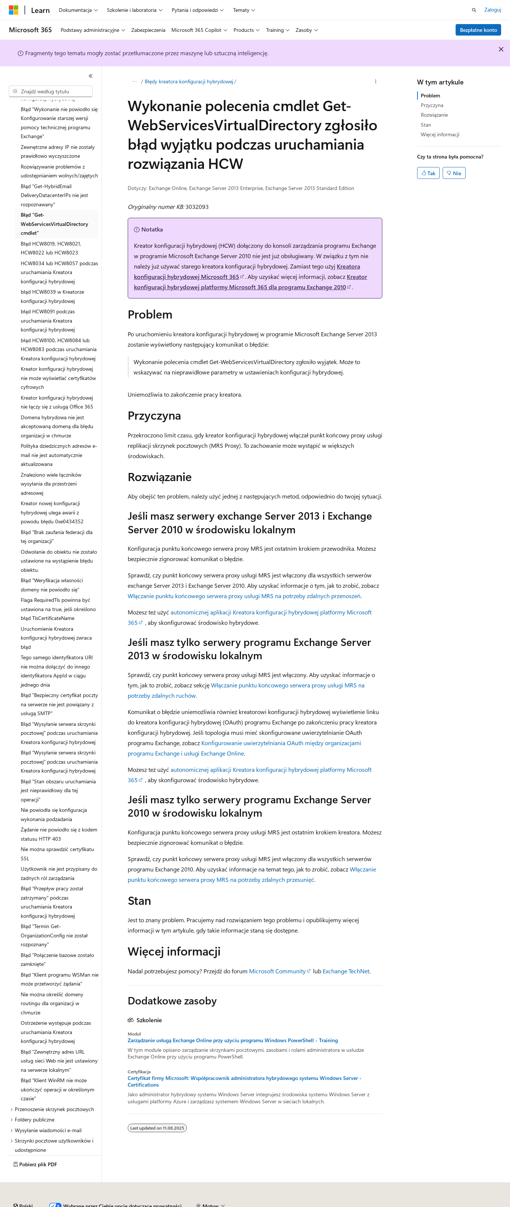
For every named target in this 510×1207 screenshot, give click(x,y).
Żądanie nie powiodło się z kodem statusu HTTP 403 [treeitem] (59, 814)
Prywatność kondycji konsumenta (315, 1203)
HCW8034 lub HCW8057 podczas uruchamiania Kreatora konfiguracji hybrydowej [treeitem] (59, 251)
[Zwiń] (90, 76)
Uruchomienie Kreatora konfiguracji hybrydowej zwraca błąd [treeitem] (56, 617)
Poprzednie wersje (138, 1203)
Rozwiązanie (434, 114)
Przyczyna (432, 105)
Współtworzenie (209, 1203)
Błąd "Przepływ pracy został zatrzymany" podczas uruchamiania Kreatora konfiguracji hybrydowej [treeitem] (52, 881)
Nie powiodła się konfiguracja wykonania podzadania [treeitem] (54, 794)
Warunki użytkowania (392, 1203)
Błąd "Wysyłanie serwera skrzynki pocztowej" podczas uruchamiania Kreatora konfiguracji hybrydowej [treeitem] (59, 712)
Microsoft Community (277, 971)
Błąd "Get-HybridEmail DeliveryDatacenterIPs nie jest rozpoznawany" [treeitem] (54, 174)
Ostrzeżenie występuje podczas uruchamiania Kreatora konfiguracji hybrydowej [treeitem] (56, 1011)
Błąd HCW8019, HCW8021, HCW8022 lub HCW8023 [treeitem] (51, 228)
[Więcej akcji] (375, 82)
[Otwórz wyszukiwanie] (474, 10)
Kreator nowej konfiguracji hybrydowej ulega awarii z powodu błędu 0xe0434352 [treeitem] (52, 491)
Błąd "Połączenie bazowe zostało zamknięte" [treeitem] (57, 939)
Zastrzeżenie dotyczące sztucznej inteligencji (59, 1203)
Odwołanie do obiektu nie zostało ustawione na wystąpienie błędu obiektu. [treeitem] (59, 540)
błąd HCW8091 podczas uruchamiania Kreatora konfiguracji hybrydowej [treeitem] (48, 300)
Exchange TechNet (346, 971)
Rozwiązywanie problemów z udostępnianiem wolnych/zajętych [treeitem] (59, 151)
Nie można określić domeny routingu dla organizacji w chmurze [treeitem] (52, 983)
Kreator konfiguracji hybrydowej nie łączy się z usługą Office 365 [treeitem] (57, 382)
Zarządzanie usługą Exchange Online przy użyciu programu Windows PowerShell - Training (233, 1040)
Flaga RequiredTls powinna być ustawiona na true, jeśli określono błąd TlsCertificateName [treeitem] (58, 588)
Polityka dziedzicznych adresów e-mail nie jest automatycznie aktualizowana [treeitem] (59, 434)
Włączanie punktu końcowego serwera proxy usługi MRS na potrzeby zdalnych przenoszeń (244, 596)
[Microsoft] (14, 10)
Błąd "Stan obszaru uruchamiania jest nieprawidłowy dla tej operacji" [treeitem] (58, 770)
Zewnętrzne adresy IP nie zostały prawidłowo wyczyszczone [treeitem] (58, 131)
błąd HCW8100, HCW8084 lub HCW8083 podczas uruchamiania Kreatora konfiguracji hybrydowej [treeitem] (59, 328)
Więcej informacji (440, 134)
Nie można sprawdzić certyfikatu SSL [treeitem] (57, 833)
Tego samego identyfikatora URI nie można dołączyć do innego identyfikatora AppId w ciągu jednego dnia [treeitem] (57, 650)
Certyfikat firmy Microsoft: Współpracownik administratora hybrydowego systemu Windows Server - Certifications (245, 1081)
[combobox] (51, 91)
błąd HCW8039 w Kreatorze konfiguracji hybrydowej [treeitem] (52, 276)
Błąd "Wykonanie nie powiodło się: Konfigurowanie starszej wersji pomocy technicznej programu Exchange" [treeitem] (59, 102)
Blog (172, 1203)
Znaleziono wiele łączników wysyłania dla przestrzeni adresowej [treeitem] (51, 463)
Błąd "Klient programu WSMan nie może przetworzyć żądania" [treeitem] (59, 959)
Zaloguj (492, 9)
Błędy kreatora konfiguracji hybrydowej (189, 81)
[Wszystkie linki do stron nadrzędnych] (134, 82)
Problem (430, 95)
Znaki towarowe (442, 1203)
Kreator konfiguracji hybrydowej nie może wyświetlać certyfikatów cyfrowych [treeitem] (58, 357)
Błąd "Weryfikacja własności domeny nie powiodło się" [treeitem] (52, 564)
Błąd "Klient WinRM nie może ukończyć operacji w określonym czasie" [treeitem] (57, 1068)
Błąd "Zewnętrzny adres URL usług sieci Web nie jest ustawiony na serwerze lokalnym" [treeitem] (59, 1040)
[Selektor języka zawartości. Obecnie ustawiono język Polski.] (23, 1186)
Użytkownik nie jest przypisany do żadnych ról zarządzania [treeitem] (59, 853)
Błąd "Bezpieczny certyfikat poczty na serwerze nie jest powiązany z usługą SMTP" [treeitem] (59, 683)
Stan (426, 124)
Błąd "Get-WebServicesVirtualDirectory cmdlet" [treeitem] (54, 203)
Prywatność (249, 1203)
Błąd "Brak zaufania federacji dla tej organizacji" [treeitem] (57, 516)
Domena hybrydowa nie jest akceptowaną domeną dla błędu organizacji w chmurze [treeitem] (57, 406)
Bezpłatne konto (478, 29)
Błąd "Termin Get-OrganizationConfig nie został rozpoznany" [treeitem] (54, 914)
